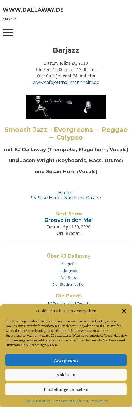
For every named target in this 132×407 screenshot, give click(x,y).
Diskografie (69, 271)
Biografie (69, 264)
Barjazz (66, 192)
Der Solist (68, 277)
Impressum (99, 401)
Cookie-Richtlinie (37, 401)
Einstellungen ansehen (66, 389)
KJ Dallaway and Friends (68, 303)
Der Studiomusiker (68, 284)
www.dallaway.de (33, 10)
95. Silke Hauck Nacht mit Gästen (66, 197)
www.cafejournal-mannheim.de (66, 82)
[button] (124, 311)
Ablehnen (66, 375)
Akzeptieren (66, 360)
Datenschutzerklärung (70, 401)
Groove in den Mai (68, 220)
